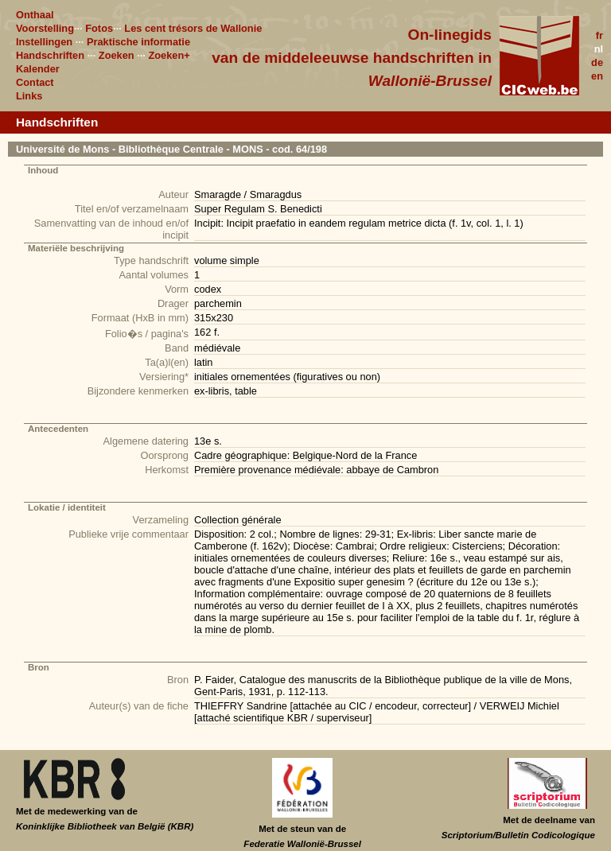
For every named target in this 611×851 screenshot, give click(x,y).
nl (598, 49)
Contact (35, 82)
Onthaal (35, 15)
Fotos (99, 28)
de (597, 62)
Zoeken (116, 55)
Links (29, 96)
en (597, 76)
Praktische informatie (138, 42)
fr (599, 35)
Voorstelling (45, 28)
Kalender (38, 69)
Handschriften (50, 55)
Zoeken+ (168, 55)
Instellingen (44, 42)
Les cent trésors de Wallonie (193, 28)
